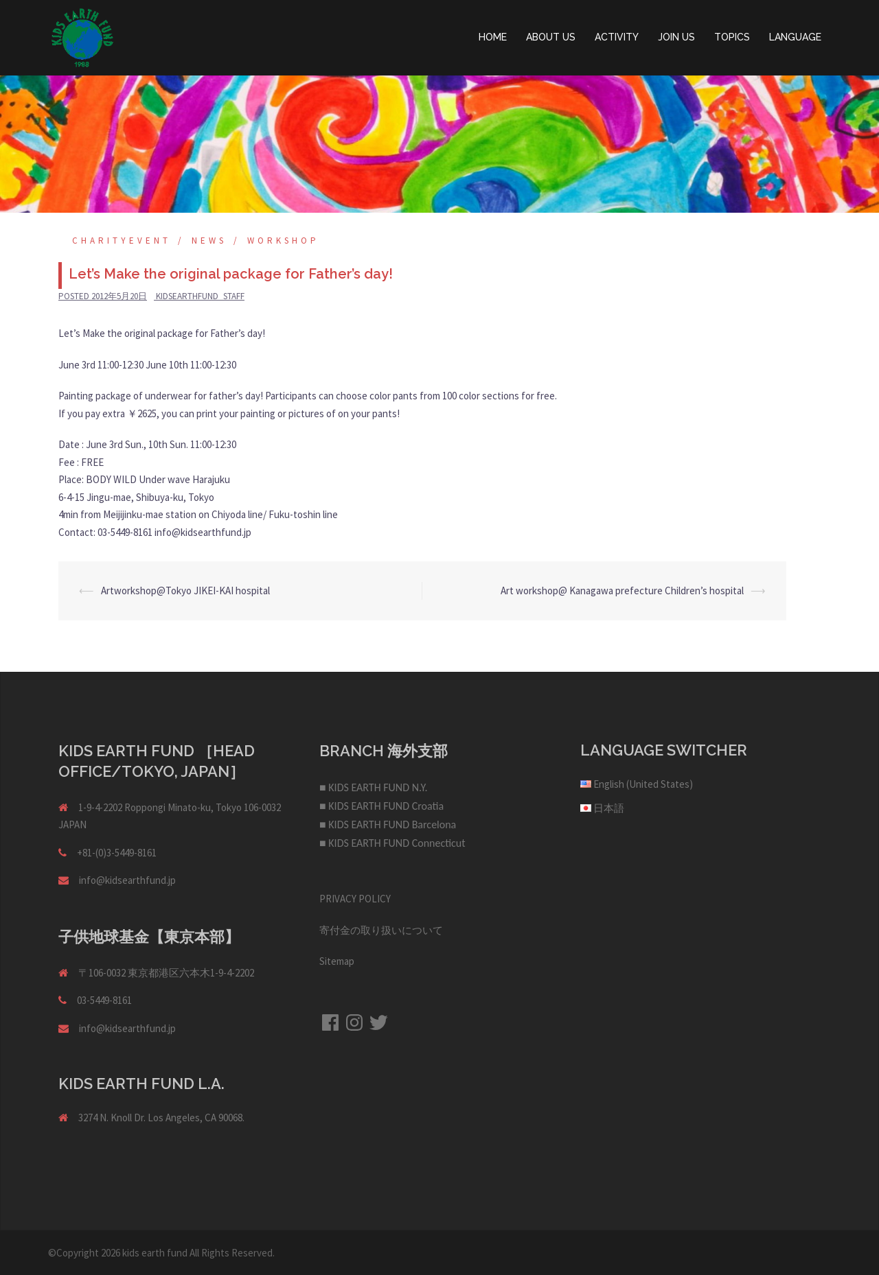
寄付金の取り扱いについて (381, 930)
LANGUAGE (795, 37)
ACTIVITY (617, 37)
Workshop (283, 240)
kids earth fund (154, 1252)
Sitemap (336, 961)
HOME (493, 37)
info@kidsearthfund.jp (127, 880)
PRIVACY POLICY (355, 898)
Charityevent (121, 240)
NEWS (209, 240)
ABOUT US (550, 37)
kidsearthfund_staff (200, 296)
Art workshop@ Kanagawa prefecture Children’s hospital (622, 590)
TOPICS (732, 37)
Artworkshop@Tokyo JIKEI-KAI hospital (185, 590)
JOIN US (676, 37)
